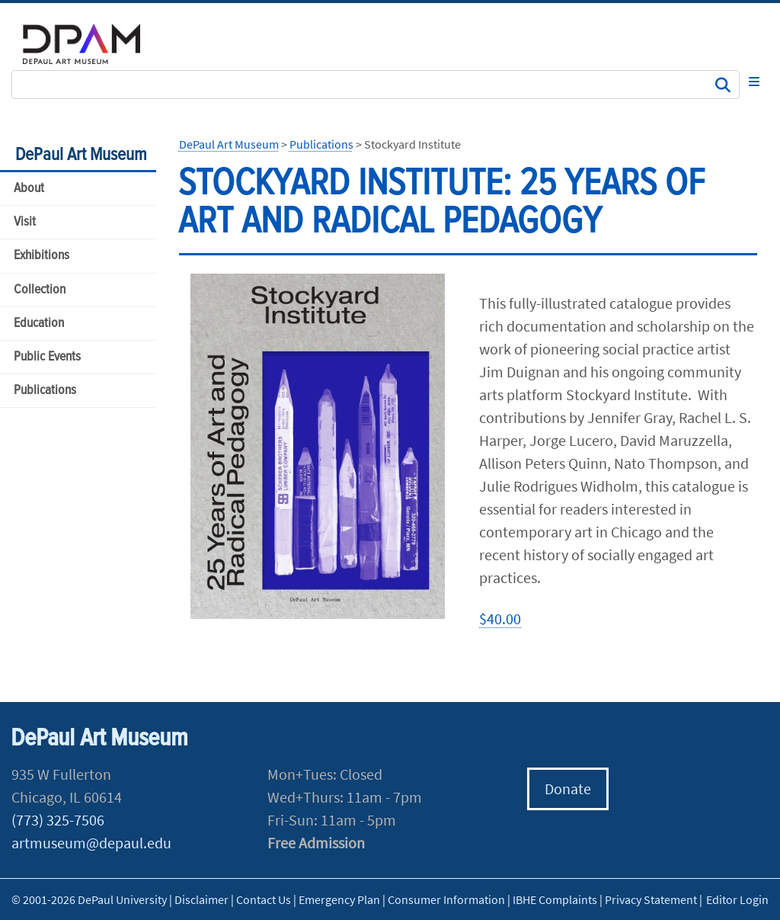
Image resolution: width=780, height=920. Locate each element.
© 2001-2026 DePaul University (89, 899)
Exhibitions (41, 255)
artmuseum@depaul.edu (91, 842)
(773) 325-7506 (57, 819)
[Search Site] (375, 84)
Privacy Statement (651, 899)
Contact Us (263, 899)
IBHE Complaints (555, 899)
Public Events (47, 357)
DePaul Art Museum (81, 155)
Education (39, 323)
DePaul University (91, 44)
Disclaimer (201, 899)
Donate (568, 788)
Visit (25, 222)
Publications (45, 390)
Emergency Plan (339, 899)
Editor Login (737, 899)
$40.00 (500, 618)
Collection (40, 290)
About (29, 188)
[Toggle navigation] (754, 81)
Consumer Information (446, 899)
